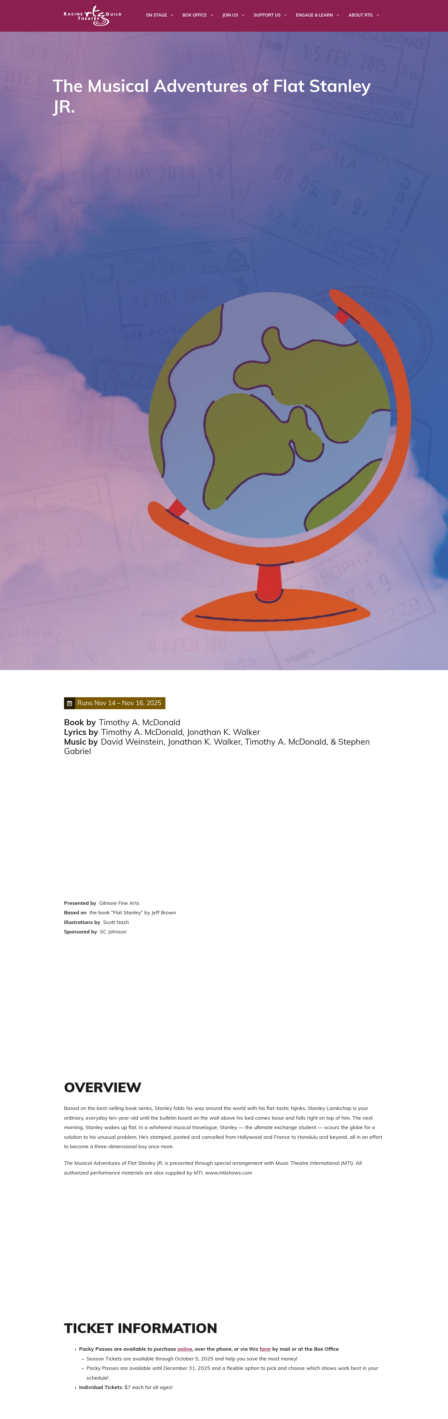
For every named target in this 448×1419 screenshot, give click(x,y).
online (184, 1349)
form (265, 1349)
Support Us (273, 16)
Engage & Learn (320, 16)
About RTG (366, 16)
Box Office (200, 16)
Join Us (235, 16)
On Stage (162, 16)
